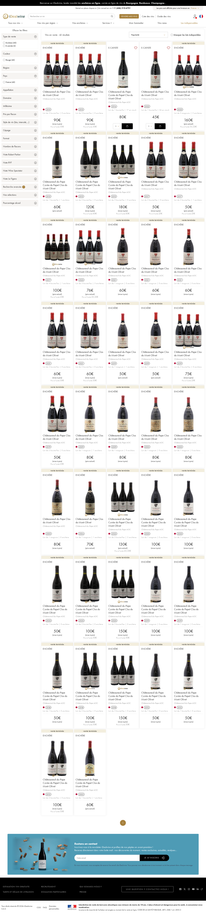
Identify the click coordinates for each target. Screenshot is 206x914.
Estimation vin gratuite (16, 886)
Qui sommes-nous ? (91, 886)
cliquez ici (93, 8)
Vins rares (162, 23)
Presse (83, 892)
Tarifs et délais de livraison (18, 892)
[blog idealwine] (202, 889)
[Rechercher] (71, 16)
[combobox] (195, 8)
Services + (108, 23)
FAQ (45, 907)
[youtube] (193, 889)
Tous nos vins (15, 23)
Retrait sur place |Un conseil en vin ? (103, 8)
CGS (39, 907)
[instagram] (189, 889)
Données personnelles (54, 907)
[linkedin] (198, 889)
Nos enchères (80, 23)
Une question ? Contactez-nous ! (147, 889)
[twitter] (185, 889)
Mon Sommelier (136, 23)
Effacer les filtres (19, 30)
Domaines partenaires (53, 892)
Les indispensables (189, 23)
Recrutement (48, 886)
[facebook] (180, 889)
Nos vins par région (47, 23)
